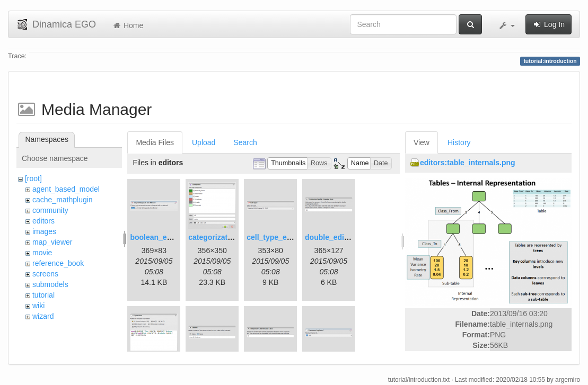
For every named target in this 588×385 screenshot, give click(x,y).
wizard (43, 316)
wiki (38, 305)
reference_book (58, 263)
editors (43, 221)
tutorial (43, 295)
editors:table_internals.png (467, 162)
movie (42, 252)
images (44, 231)
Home (127, 25)
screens (45, 274)
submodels (50, 284)
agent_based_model (66, 189)
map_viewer (52, 242)
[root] (33, 178)
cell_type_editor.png (282, 237)
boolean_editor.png (164, 237)
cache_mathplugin (62, 199)
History (459, 142)
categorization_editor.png (233, 237)
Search (245, 142)
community (50, 210)
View (421, 142)
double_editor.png (337, 237)
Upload (203, 142)
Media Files (155, 142)
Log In (548, 24)
